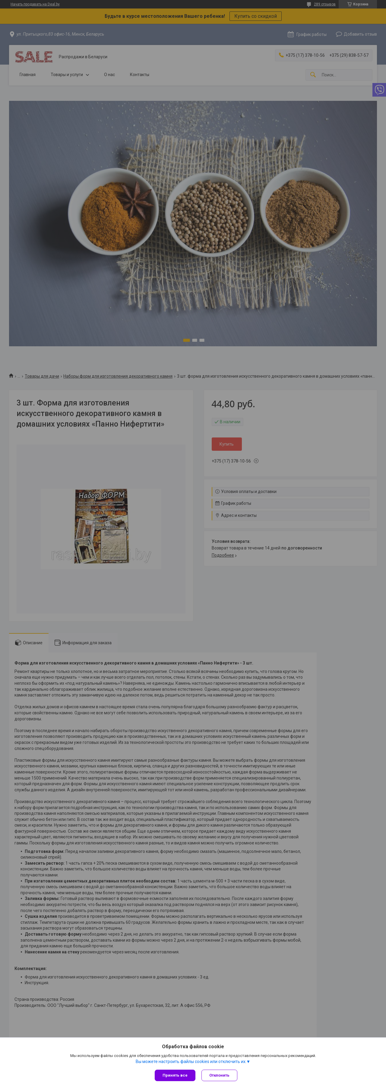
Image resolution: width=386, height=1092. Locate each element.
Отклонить (219, 1075)
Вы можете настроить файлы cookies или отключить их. (191, 1061)
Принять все (175, 1075)
